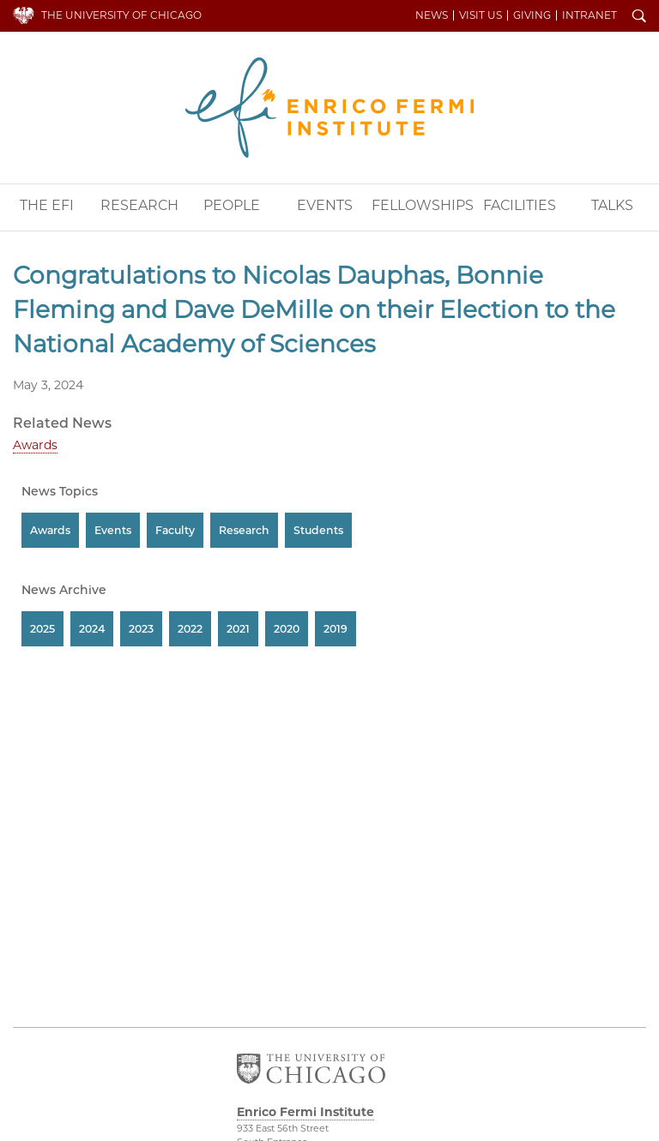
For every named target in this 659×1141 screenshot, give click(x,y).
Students (318, 530)
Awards (35, 445)
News (431, 15)
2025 (42, 628)
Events (325, 205)
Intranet (589, 15)
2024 (92, 628)
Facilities (519, 205)
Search (639, 17)
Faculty (175, 530)
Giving (532, 15)
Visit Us (480, 15)
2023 (141, 628)
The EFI (47, 205)
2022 (190, 628)
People (231, 205)
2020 (286, 628)
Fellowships (423, 205)
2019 (335, 628)
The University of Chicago (121, 15)
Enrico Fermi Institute (329, 107)
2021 (238, 628)
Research (139, 205)
